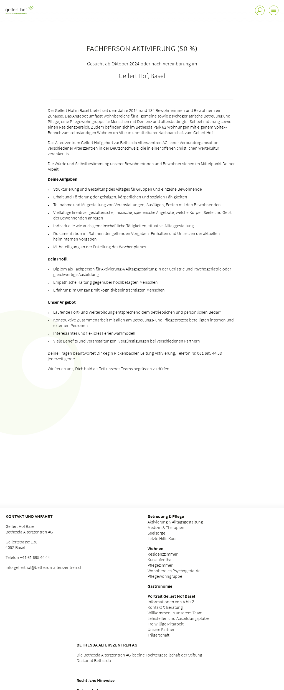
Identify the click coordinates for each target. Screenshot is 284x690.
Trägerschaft (158, 635)
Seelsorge (156, 533)
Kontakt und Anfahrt (29, 516)
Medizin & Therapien (166, 527)
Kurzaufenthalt (161, 559)
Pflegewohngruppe (165, 576)
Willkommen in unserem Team (175, 612)
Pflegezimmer (160, 565)
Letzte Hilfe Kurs (162, 538)
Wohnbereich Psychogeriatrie (174, 570)
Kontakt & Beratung (165, 607)
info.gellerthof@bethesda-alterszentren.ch (44, 567)
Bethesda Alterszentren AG (107, 645)
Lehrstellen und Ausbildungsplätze (178, 618)
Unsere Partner (161, 629)
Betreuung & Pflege (166, 516)
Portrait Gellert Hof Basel (171, 596)
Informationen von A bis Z (171, 601)
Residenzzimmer (163, 554)
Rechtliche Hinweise (96, 680)
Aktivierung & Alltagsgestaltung (175, 522)
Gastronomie (160, 586)
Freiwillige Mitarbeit (166, 624)
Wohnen (155, 548)
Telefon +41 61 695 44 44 (28, 557)
